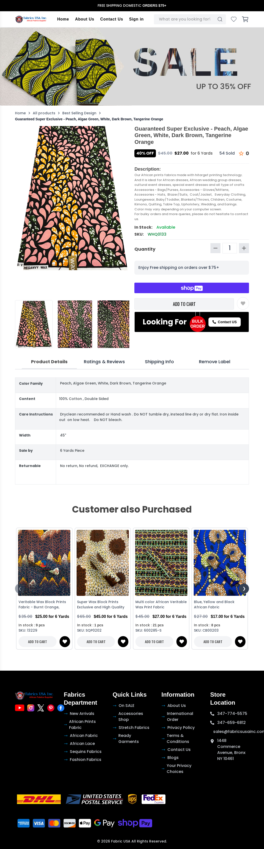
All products (44, 113)
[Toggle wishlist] (243, 303)
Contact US (224, 322)
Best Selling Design (79, 113)
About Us (84, 19)
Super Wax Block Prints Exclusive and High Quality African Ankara (100, 605)
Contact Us (111, 19)
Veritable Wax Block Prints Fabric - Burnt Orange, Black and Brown (42, 605)
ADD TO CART (184, 304)
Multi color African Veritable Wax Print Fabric (161, 604)
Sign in (136, 19)
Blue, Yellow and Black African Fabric (214, 604)
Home (63, 19)
